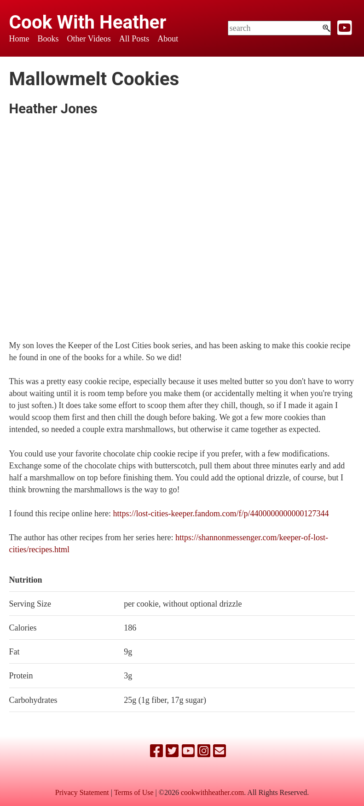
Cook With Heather (88, 22)
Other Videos (89, 38)
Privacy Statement (82, 792)
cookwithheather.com (212, 792)
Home (19, 38)
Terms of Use (134, 792)
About (167, 38)
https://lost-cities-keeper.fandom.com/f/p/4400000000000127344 (221, 513)
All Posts (134, 38)
